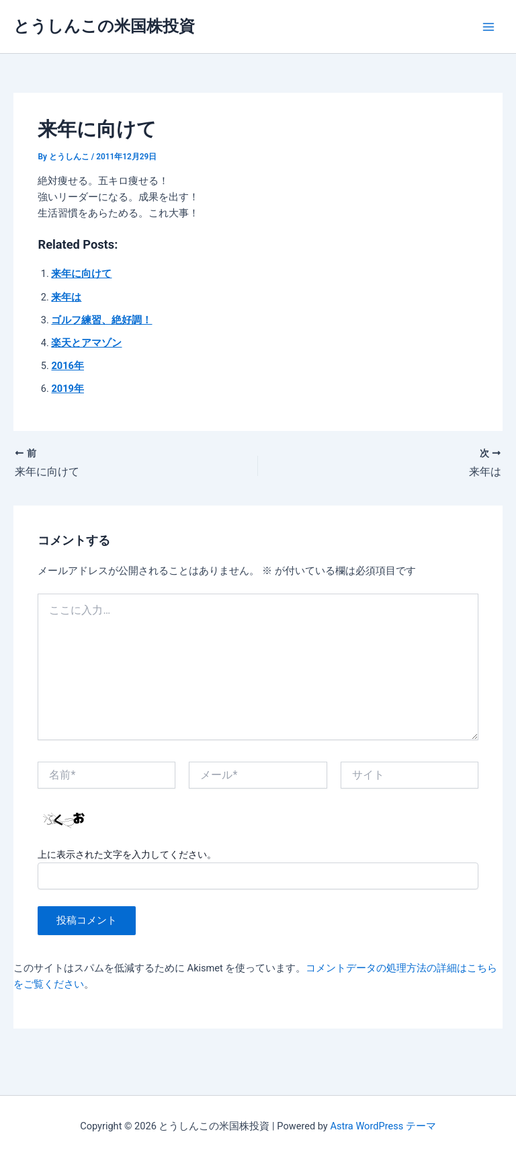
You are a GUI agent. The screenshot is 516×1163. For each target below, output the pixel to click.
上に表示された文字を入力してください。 (127, 854)
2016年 (67, 366)
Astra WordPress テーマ (382, 1126)
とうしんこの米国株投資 (104, 26)
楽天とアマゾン (86, 343)
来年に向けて (81, 274)
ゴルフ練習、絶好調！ (101, 320)
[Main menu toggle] (488, 27)
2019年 (67, 389)
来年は (66, 297)
